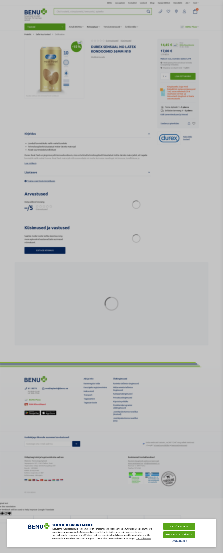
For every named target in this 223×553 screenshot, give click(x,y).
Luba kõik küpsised (179, 526)
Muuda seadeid (179, 541)
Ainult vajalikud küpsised (179, 535)
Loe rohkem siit (143, 538)
